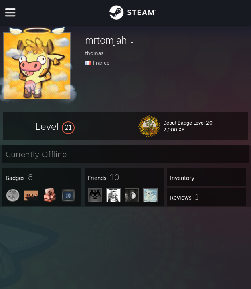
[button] (55, 126)
